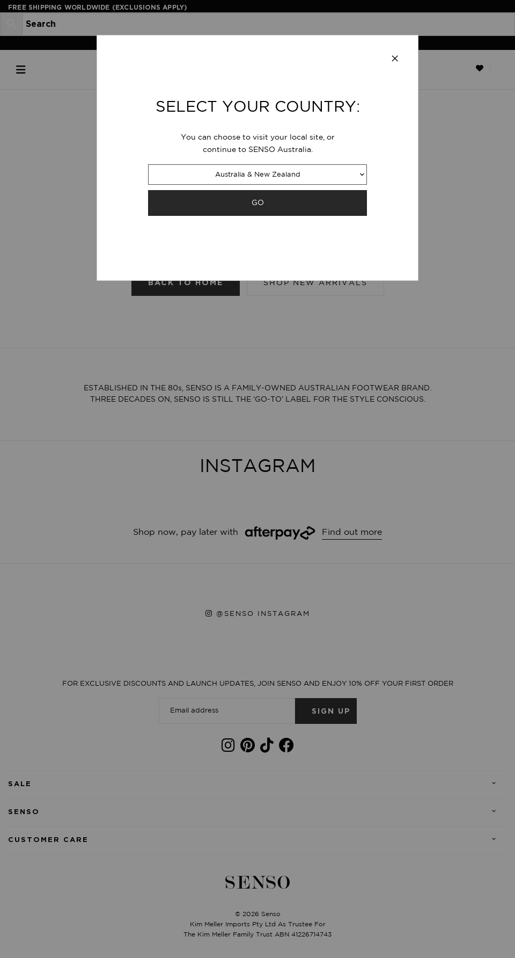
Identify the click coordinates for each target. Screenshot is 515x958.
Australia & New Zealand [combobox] (257, 175)
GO (258, 202)
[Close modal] (395, 59)
